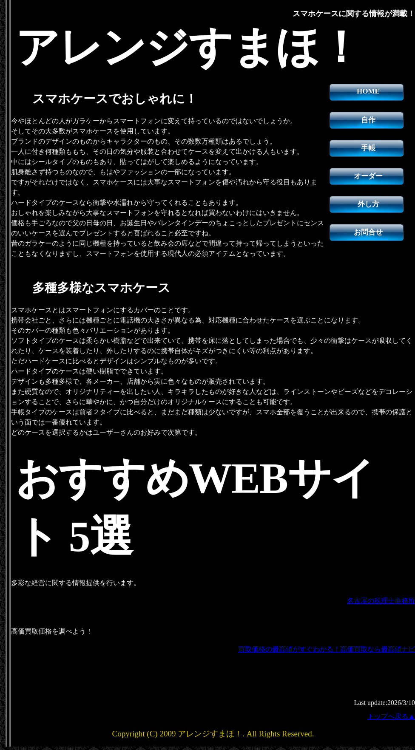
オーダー (368, 176)
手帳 (368, 148)
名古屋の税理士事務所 (381, 600)
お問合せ (368, 232)
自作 (368, 120)
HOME (368, 91)
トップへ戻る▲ (391, 716)
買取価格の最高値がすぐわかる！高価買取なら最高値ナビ (326, 649)
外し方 (368, 204)
